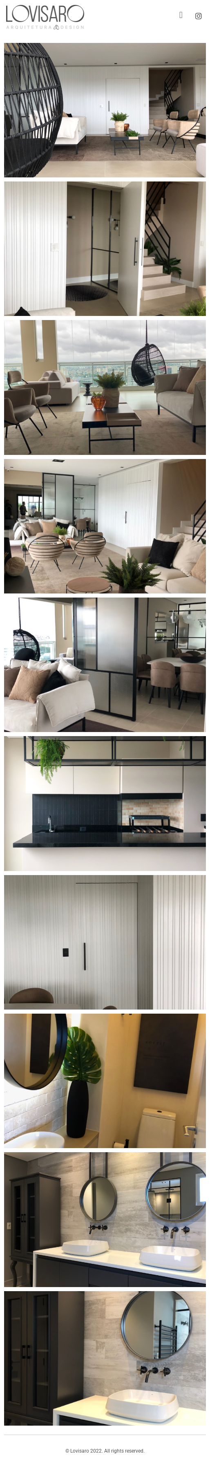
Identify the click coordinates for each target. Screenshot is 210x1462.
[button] (181, 15)
